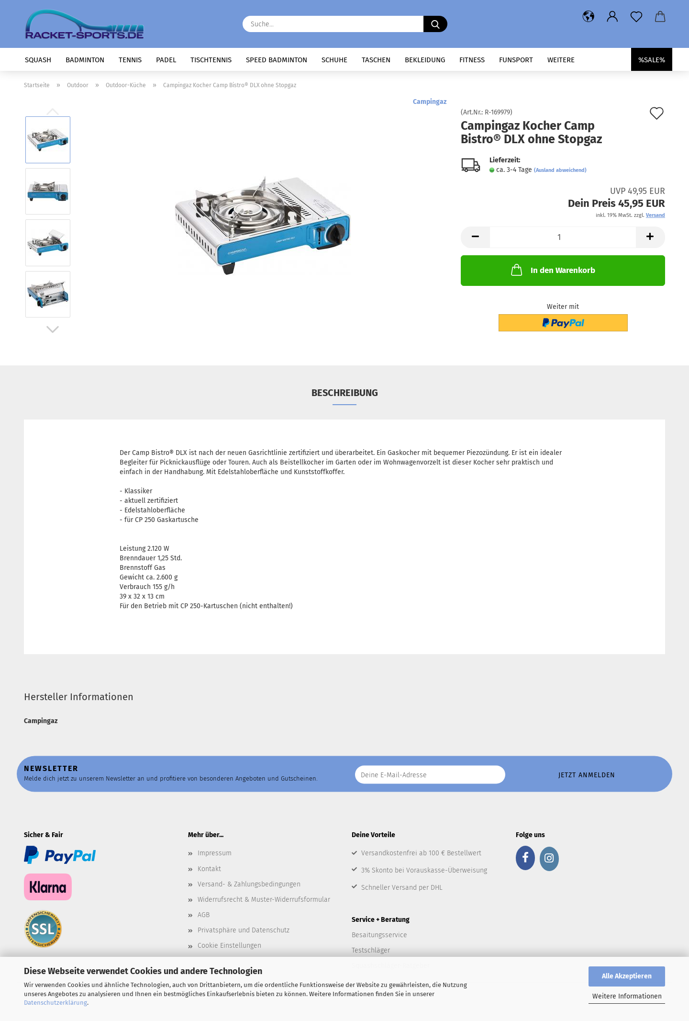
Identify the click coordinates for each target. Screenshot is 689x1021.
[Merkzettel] (636, 17)
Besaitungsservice (379, 935)
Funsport (516, 60)
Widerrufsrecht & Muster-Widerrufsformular (264, 900)
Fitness (472, 60)
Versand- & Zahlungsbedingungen (249, 884)
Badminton (85, 60)
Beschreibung (344, 392)
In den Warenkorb (552, 269)
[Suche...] (435, 24)
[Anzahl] (562, 237)
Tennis (130, 60)
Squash (38, 60)
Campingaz (429, 102)
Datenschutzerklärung (55, 1002)
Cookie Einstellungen (229, 946)
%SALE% (651, 60)
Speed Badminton (276, 60)
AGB (204, 915)
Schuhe (334, 60)
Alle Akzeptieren (627, 976)
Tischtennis (211, 60)
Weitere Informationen (627, 996)
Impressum (215, 853)
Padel (166, 60)
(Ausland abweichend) (560, 170)
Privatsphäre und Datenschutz (243, 930)
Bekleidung (425, 60)
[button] (588, 17)
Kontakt (209, 869)
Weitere (561, 60)
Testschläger (371, 950)
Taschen (376, 60)
